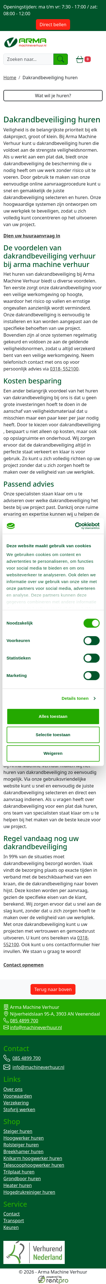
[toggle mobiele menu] (99, 59)
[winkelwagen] (83, 59)
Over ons (13, 1089)
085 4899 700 (24, 1021)
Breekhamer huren (23, 1151)
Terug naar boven (53, 989)
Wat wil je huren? (53, 95)
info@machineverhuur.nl (36, 1027)
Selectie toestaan (53, 734)
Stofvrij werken (19, 1109)
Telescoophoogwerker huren (33, 1165)
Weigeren (53, 753)
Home (9, 77)
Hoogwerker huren (23, 1138)
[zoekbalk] (28, 59)
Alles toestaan (53, 716)
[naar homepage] (25, 42)
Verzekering (16, 1103)
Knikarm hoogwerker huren (32, 1158)
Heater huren (17, 1185)
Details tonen (75, 698)
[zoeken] (60, 59)
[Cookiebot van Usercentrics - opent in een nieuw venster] (75, 526)
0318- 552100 (64, 369)
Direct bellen (53, 24)
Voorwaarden (17, 1096)
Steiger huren (17, 1131)
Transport (13, 1220)
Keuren (11, 1227)
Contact (11, 1214)
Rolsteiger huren (21, 1145)
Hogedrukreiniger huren (29, 1192)
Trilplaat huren (18, 1172)
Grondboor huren (22, 1178)
